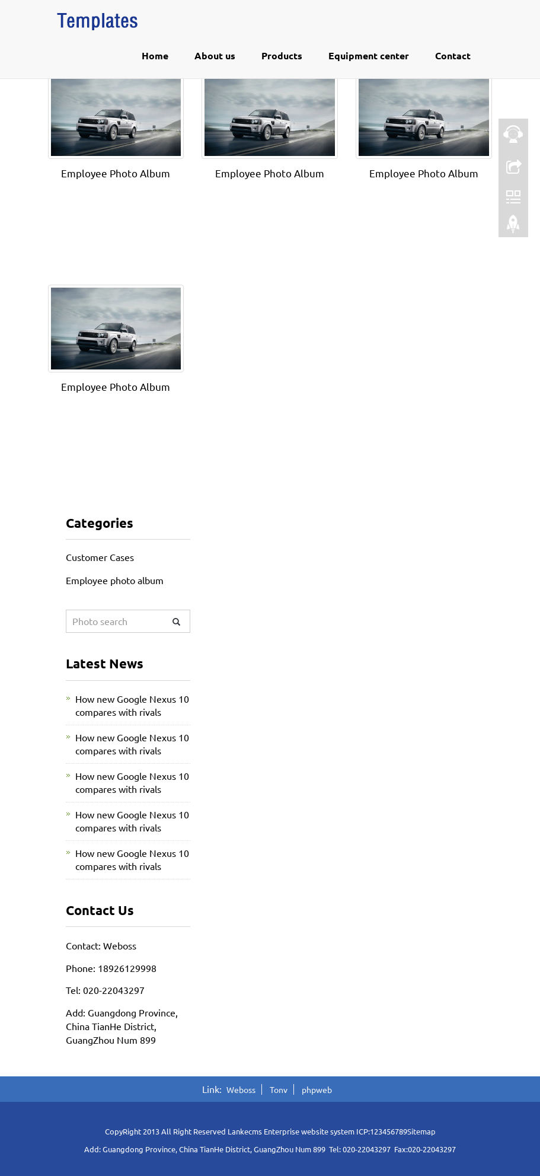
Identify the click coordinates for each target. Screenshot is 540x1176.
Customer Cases (100, 557)
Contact (453, 55)
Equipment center (368, 55)
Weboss (240, 1089)
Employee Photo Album (115, 173)
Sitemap (421, 1131)
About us (214, 55)
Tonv (278, 1089)
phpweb (317, 1089)
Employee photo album (115, 580)
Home (155, 55)
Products (281, 55)
